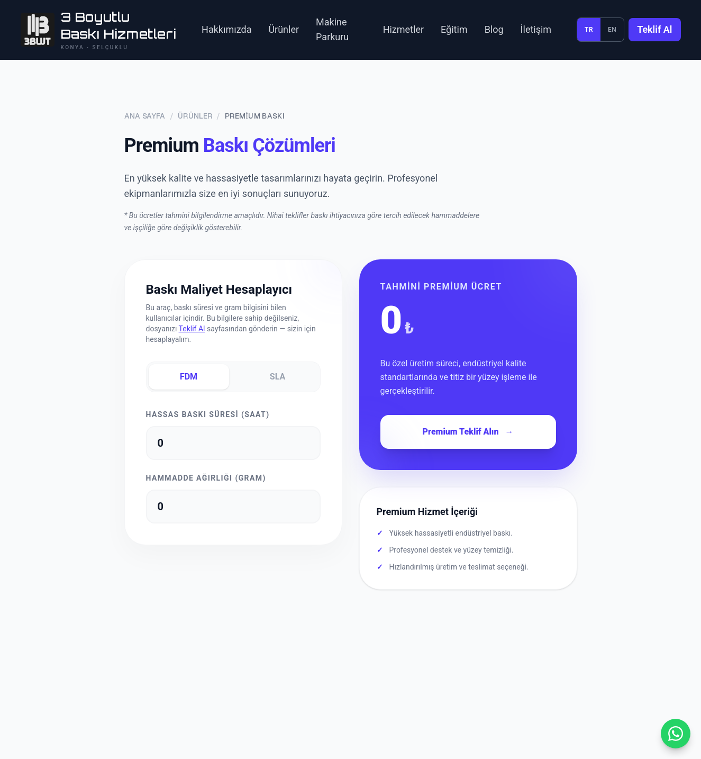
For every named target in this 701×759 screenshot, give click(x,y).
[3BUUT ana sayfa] (99, 29)
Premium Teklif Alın (468, 432)
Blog (494, 29)
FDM (188, 377)
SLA (277, 377)
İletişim (536, 29)
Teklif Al (654, 29)
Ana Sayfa (145, 116)
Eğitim (454, 29)
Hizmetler (403, 29)
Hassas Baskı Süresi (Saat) (208, 414)
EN (612, 29)
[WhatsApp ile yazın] (675, 733)
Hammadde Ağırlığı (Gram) (206, 478)
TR (589, 29)
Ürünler (283, 29)
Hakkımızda (226, 29)
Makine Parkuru (332, 29)
